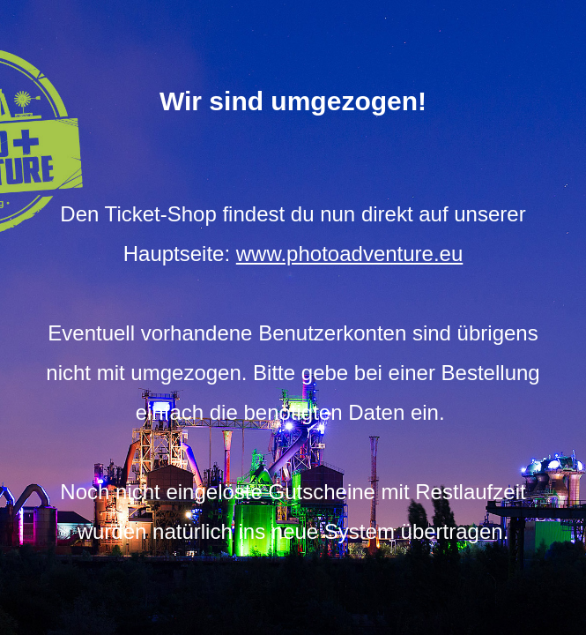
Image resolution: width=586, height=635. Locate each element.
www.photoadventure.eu (350, 253)
